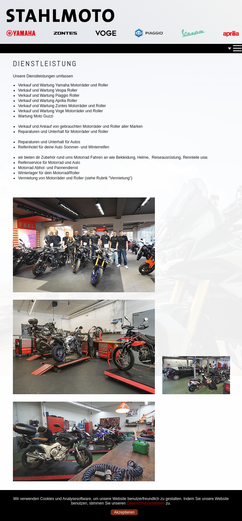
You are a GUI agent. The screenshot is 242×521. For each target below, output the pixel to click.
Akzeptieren (124, 512)
